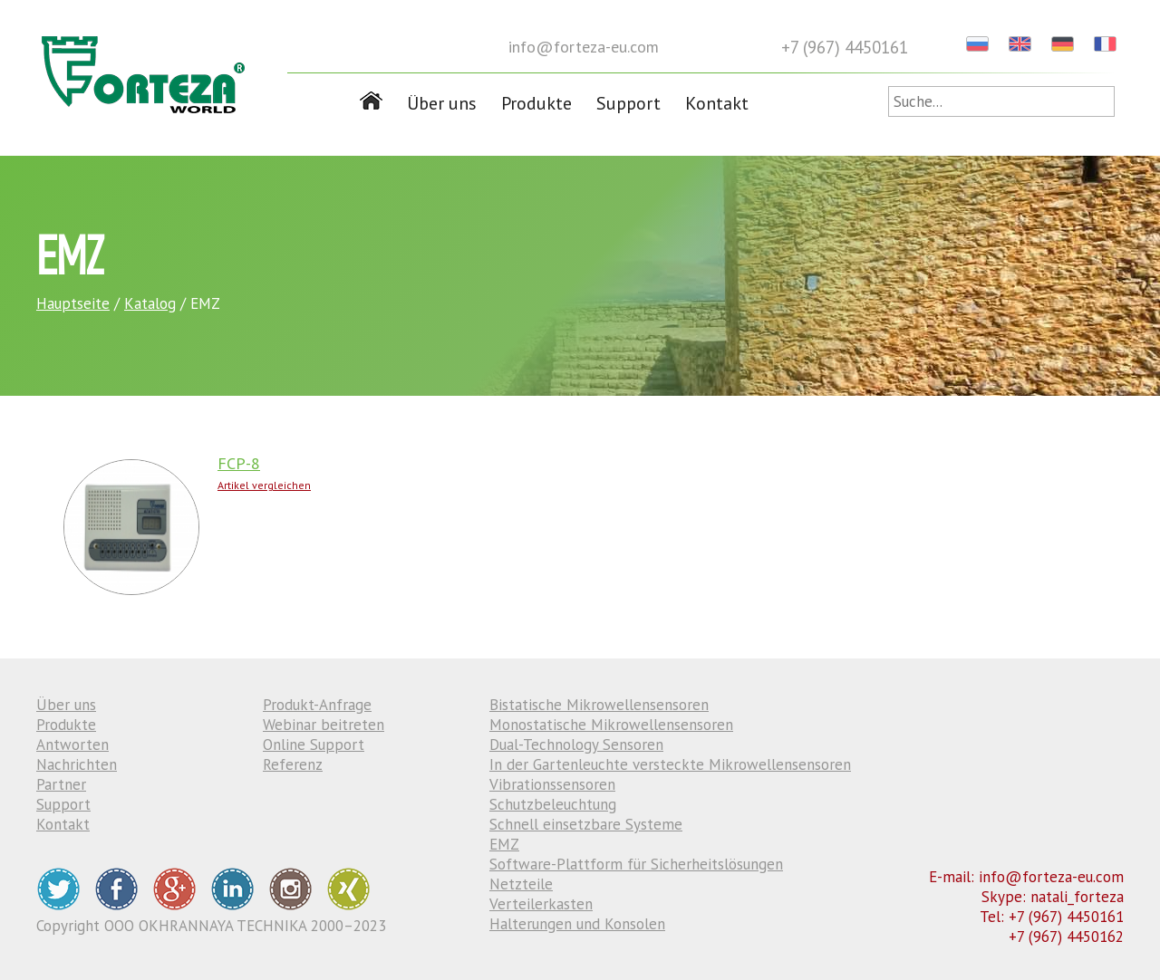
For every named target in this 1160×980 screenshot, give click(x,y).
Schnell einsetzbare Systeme (585, 824)
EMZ (504, 844)
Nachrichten (76, 764)
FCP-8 (239, 463)
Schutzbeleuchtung (552, 804)
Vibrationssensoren (552, 784)
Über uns (442, 103)
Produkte (536, 103)
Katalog (150, 303)
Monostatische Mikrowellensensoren (611, 725)
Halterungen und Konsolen (577, 924)
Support (628, 103)
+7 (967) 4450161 (844, 47)
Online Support (313, 744)
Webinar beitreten (323, 725)
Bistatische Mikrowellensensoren (599, 705)
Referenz (293, 764)
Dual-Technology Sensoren (576, 744)
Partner (61, 784)
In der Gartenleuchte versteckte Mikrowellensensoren (670, 764)
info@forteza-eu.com (583, 46)
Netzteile (521, 884)
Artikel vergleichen (264, 485)
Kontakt (717, 103)
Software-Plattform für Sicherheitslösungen (636, 864)
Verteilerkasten (541, 904)
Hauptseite (73, 303)
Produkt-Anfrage (317, 705)
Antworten (72, 744)
